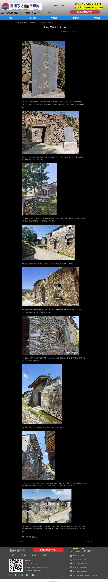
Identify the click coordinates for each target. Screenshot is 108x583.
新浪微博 (18, 575)
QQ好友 (30, 575)
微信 (24, 575)
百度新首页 (37, 575)
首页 (18, 22)
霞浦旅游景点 (33, 22)
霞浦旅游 (24, 22)
